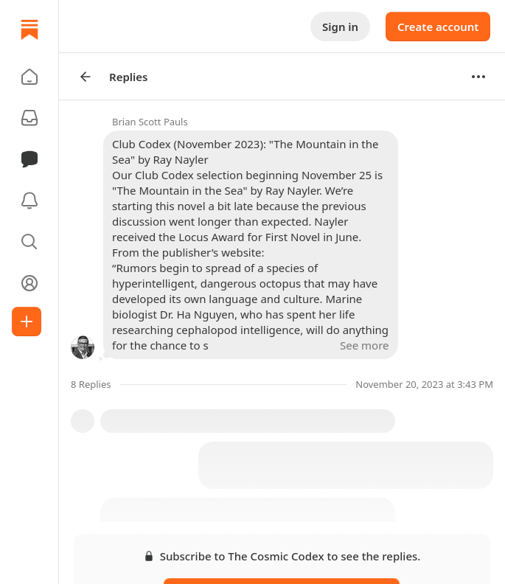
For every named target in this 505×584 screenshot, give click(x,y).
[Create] (26, 321)
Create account (437, 26)
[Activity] (29, 200)
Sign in (340, 26)
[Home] (29, 29)
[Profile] (29, 283)
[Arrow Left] (85, 76)
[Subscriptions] (29, 118)
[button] (29, 76)
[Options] (478, 76)
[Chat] (29, 159)
